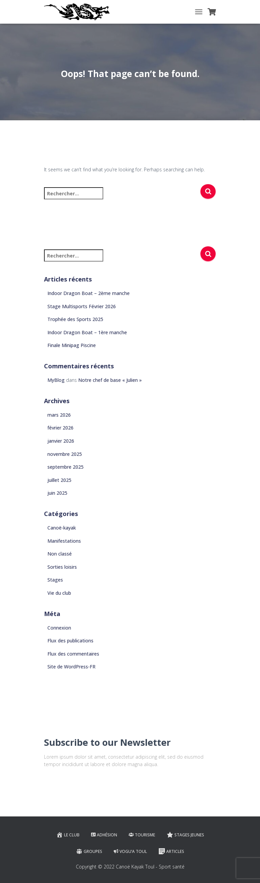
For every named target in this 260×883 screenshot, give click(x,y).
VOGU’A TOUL (130, 851)
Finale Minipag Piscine (71, 345)
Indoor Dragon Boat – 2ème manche (88, 293)
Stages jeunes (185, 834)
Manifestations (64, 541)
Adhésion (104, 835)
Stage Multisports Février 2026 (81, 306)
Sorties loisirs (62, 567)
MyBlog (56, 380)
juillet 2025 (59, 480)
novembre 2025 (64, 454)
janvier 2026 (60, 441)
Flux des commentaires (73, 654)
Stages (55, 580)
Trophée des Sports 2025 (75, 319)
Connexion (59, 627)
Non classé (59, 553)
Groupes (89, 851)
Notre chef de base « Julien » (110, 380)
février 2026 (60, 427)
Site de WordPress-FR (71, 666)
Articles (171, 851)
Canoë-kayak (61, 527)
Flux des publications (70, 640)
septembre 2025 (65, 467)
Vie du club (59, 593)
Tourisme (142, 835)
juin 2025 (57, 493)
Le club (68, 834)
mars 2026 (59, 415)
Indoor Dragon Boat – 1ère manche (87, 332)
